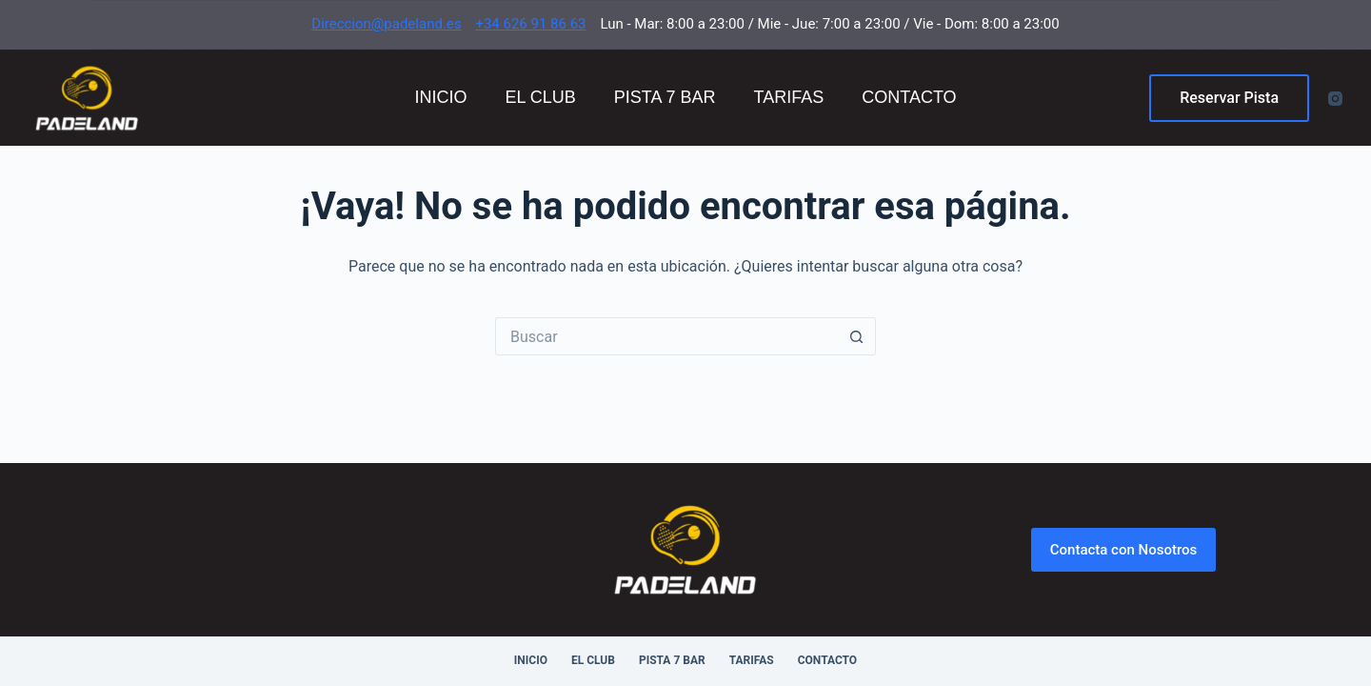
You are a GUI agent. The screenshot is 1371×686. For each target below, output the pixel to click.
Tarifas (789, 97)
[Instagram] (1335, 98)
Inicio (440, 97)
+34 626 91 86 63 (530, 23)
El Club (540, 97)
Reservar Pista (1229, 98)
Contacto (909, 97)
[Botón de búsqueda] (857, 336)
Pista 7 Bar (665, 97)
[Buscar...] (666, 336)
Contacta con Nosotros (1124, 549)
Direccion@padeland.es (386, 23)
